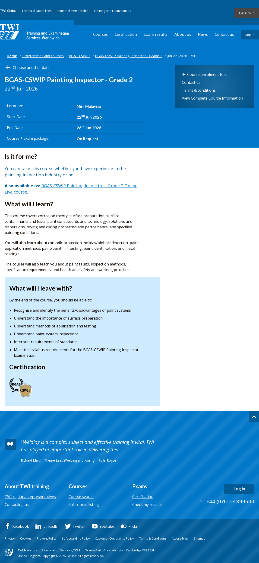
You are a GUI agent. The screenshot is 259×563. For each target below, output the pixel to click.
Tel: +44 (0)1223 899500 (225, 501)
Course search (81, 496)
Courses (100, 34)
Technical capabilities (37, 11)
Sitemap (199, 538)
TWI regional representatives (30, 496)
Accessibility (180, 538)
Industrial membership (72, 11)
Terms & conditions (199, 90)
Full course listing (84, 504)
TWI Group (246, 13)
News (203, 34)
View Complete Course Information (212, 98)
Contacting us (17, 504)
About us (182, 34)
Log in (249, 34)
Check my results (147, 504)
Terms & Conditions (153, 538)
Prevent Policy (47, 538)
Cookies (26, 538)
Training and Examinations (112, 11)
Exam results (155, 34)
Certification (126, 34)
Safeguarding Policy (76, 538)
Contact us (224, 34)
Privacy (10, 538)
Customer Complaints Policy (114, 538)
